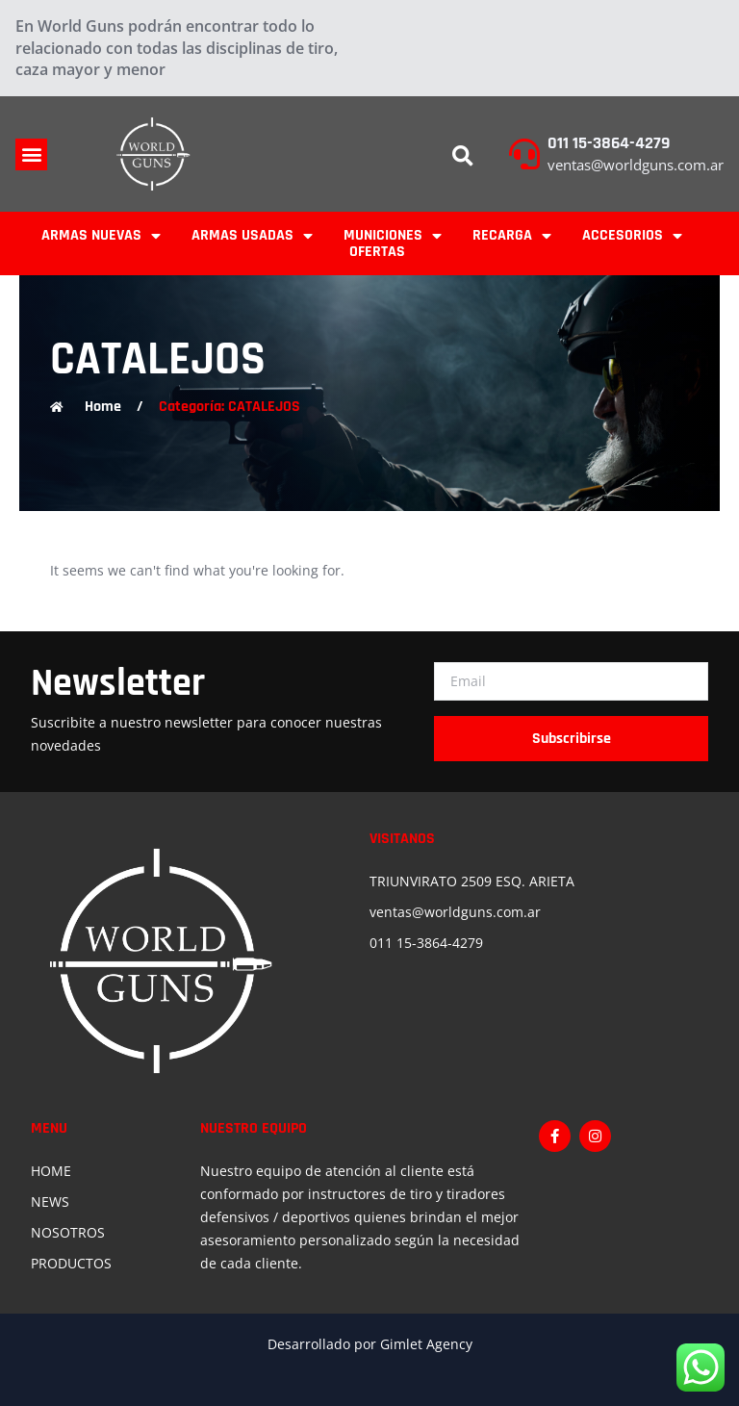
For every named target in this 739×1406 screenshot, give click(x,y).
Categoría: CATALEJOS (229, 406)
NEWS (50, 1201)
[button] (31, 154)
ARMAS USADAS (252, 235)
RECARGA (511, 235)
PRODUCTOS (71, 1263)
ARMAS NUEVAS (101, 235)
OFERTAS (377, 251)
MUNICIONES (393, 235)
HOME (51, 1171)
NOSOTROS (68, 1232)
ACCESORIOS (632, 235)
